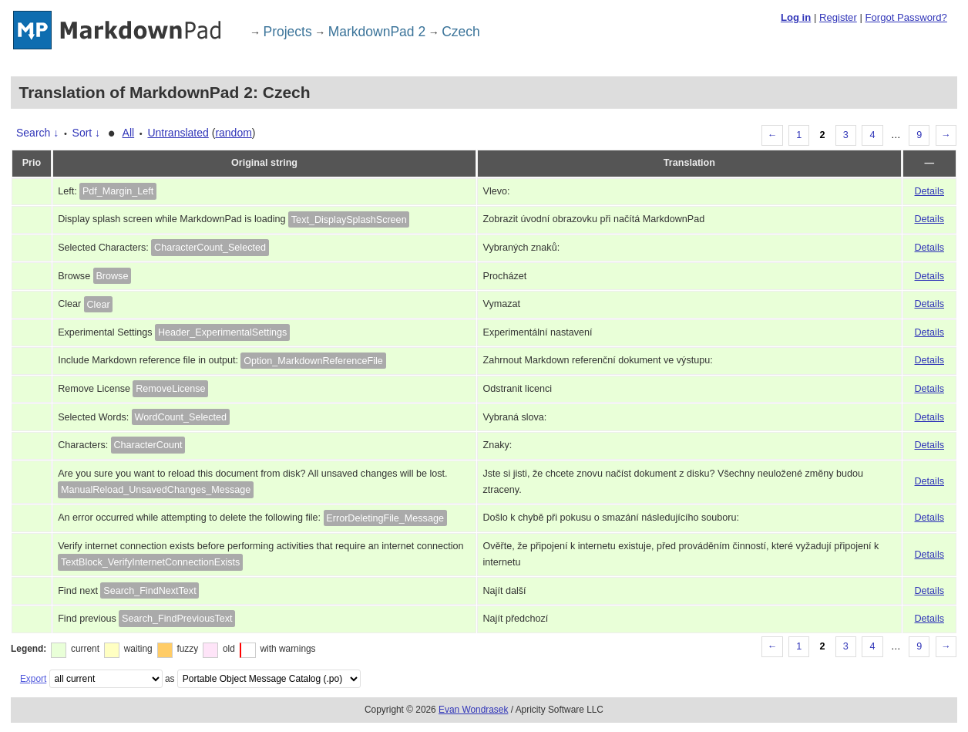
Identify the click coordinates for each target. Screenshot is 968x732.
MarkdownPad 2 (376, 31)
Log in (796, 17)
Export (33, 678)
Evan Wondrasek (473, 709)
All (129, 132)
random (233, 132)
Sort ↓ (86, 132)
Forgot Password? (905, 17)
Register (838, 17)
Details (930, 191)
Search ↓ (37, 132)
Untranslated (177, 132)
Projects (288, 31)
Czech (461, 31)
